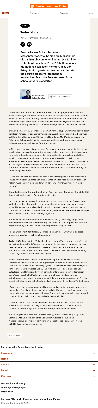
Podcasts (64, 13)
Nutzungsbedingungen (13, 387)
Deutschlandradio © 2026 (15, 402)
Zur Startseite (14, 335)
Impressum (7, 391)
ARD (14, 398)
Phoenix (28, 398)
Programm (34, 13)
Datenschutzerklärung (13, 383)
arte (37, 398)
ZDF (20, 398)
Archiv (25, 25)
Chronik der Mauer (50, 398)
